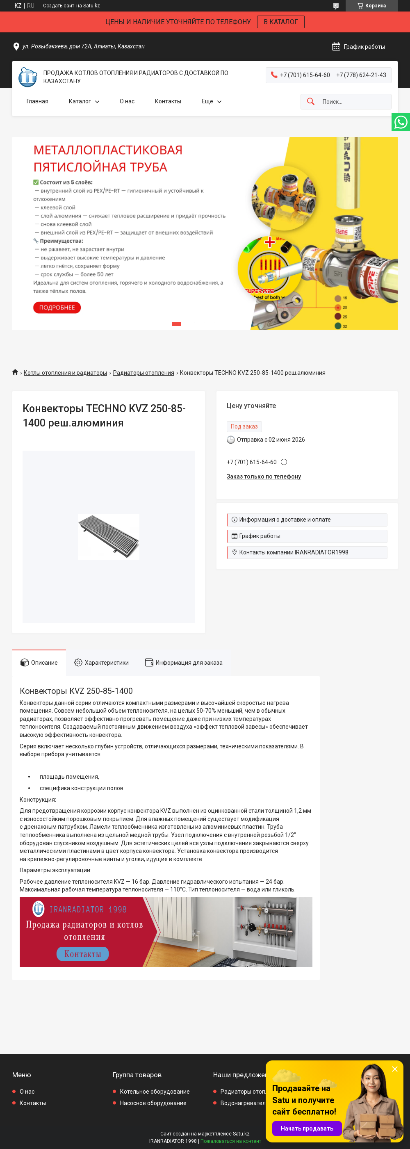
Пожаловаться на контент (230, 1141)
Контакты (168, 101)
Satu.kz (241, 1134)
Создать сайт (58, 6)
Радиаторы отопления (143, 372)
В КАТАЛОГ (281, 22)
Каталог (80, 101)
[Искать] (311, 102)
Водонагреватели (245, 1103)
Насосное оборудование (153, 1103)
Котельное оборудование (155, 1091)
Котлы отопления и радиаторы (65, 372)
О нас (127, 101)
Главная (37, 101)
